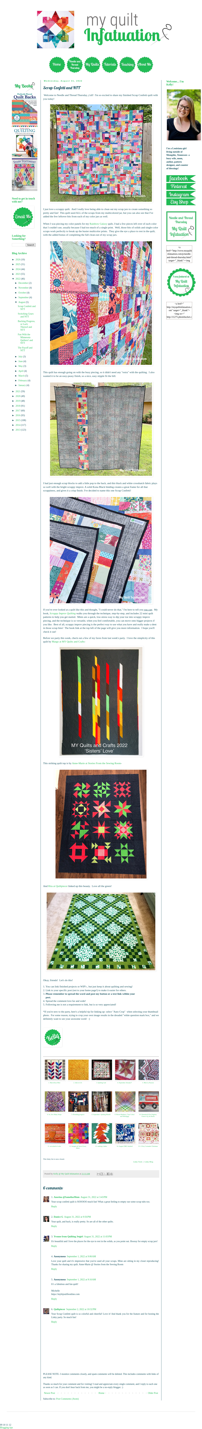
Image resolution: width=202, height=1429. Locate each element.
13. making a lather (101, 1146)
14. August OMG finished (125, 1146)
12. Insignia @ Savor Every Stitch (77, 1147)
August (22, 302)
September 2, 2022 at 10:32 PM (81, 1309)
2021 (18, 391)
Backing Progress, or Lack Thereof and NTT (26, 325)
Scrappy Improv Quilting (63, 613)
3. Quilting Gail (101, 1083)
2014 (18, 425)
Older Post (153, 1393)
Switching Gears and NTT (26, 315)
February (22, 380)
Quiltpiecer (59, 1309)
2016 (18, 415)
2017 (18, 410)
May (20, 366)
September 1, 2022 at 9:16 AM (81, 1279)
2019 (18, 401)
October (22, 292)
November (23, 287)
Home (101, 1393)
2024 (18, 269)
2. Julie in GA (78, 1083)
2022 (18, 278)
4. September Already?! (124, 1083)
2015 (18, 420)
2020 (18, 396)
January (22, 385)
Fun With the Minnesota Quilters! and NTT (25, 338)
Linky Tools (137, 1162)
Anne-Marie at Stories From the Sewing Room (96, 763)
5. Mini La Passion (148, 1083)
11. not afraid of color (54, 1146)
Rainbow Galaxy (98, 223)
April (21, 371)
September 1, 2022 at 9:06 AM (81, 1256)
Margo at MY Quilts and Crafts (68, 641)
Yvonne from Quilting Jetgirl (68, 1236)
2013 (18, 430)
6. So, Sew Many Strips (54, 1114)
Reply (54, 1206)
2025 (18, 264)
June (20, 361)
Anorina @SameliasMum (67, 1197)
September (23, 297)
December (23, 283)
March (21, 375)
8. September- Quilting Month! (101, 1114)
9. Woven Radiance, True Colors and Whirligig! (124, 1115)
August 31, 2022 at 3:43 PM (93, 1197)
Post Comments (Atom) (67, 1399)
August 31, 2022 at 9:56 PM (77, 1217)
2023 (18, 274)
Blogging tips (6, 1427)
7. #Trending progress (78, 1114)
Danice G (58, 1217)
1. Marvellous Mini (54, 1083)
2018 (18, 406)
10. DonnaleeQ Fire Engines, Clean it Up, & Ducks (148, 1115)
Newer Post (49, 1393)
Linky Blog (148, 1162)
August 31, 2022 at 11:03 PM (98, 1236)
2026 (18, 259)
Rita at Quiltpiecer (58, 886)
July (20, 356)
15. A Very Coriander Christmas (148, 1146)
